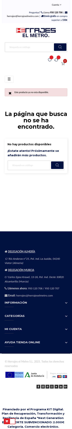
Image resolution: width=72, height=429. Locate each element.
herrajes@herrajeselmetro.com (23, 16)
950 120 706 (35, 288)
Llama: (53, 12)
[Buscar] (36, 47)
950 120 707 (52, 288)
